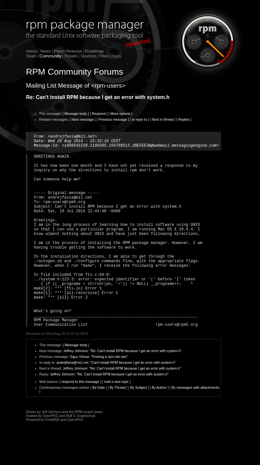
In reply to (139, 119)
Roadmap (94, 51)
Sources (89, 56)
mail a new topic (116, 421)
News (45, 51)
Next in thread (162, 119)
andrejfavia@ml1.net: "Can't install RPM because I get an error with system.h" (116, 402)
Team (31, 56)
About (31, 51)
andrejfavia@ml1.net (72, 137)
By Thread (117, 427)
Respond (99, 114)
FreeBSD (52, 459)
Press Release (68, 51)
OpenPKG (50, 456)
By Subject (138, 427)
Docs (116, 56)
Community (50, 56)
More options (120, 114)
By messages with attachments (195, 427)
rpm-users (108, 85)
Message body (75, 114)
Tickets (71, 56)
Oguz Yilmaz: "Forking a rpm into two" (99, 396)
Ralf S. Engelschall (80, 456)
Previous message (112, 119)
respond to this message (80, 421)
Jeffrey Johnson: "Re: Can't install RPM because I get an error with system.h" (122, 391)
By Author (159, 427)
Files (103, 56)
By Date (98, 427)
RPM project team (88, 452)
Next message (83, 119)
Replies (184, 119)
